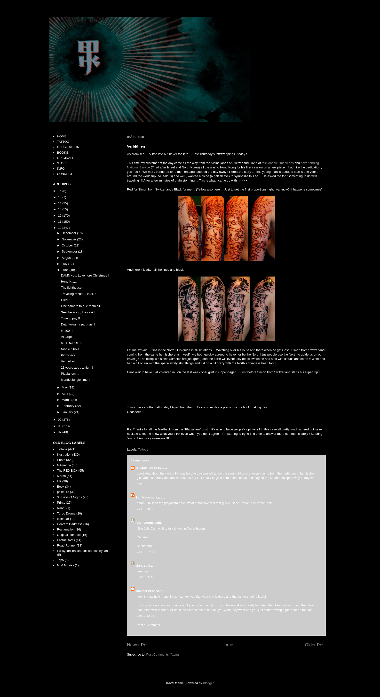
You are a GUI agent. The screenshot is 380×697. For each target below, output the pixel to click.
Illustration (64, 454)
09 (60, 419)
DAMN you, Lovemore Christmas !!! (85, 275)
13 (60, 209)
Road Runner (66, 545)
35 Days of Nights (69, 497)
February (68, 406)
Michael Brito (145, 591)
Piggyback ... (70, 355)
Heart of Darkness (69, 524)
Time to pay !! (70, 318)
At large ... (68, 337)
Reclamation (65, 529)
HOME (61, 136)
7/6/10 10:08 (145, 509)
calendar (63, 519)
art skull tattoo (146, 467)
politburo (63, 492)
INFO (60, 168)
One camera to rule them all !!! (82, 306)
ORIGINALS (65, 158)
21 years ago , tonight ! (77, 367)
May (65, 387)
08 (60, 426)
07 (60, 432)
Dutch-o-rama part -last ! (78, 324)
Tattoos (143, 449)
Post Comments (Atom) (162, 654)
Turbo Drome (66, 513)
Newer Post (138, 644)
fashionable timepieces (278, 163)
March (66, 400)
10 (60, 228)
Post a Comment (148, 625)
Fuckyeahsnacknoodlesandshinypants (83, 551)
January (68, 412)
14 (60, 203)
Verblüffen (68, 361)
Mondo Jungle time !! (75, 379)
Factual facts (66, 540)
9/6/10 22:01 (145, 616)
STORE (62, 163)
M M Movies (65, 565)
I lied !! (65, 300)
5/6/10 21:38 (145, 484)
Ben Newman (145, 497)
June (66, 270)
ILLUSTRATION (68, 147)
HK (59, 481)
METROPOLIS (71, 343)
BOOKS (62, 152)
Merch (61, 476)
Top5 (60, 560)
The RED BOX (67, 470)
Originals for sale (69, 535)
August (67, 258)
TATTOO (63, 141)
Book (60, 486)
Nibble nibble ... (72, 349)
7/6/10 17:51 (145, 552)
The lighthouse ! (72, 287)
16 (60, 191)
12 (60, 215)
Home (227, 644)
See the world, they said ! (78, 312)
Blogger (208, 683)
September (70, 251)
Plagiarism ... (70, 373)
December (69, 233)
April (65, 394)
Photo (61, 460)
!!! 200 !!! (67, 331)
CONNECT (64, 174)
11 (60, 221)
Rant (60, 508)
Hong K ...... (69, 281)
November (69, 239)
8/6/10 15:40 (145, 577)
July (65, 264)
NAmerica (64, 465)
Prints (61, 502)
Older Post (315, 644)
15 (60, 197)
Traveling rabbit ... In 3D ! (78, 294)
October (68, 245)
